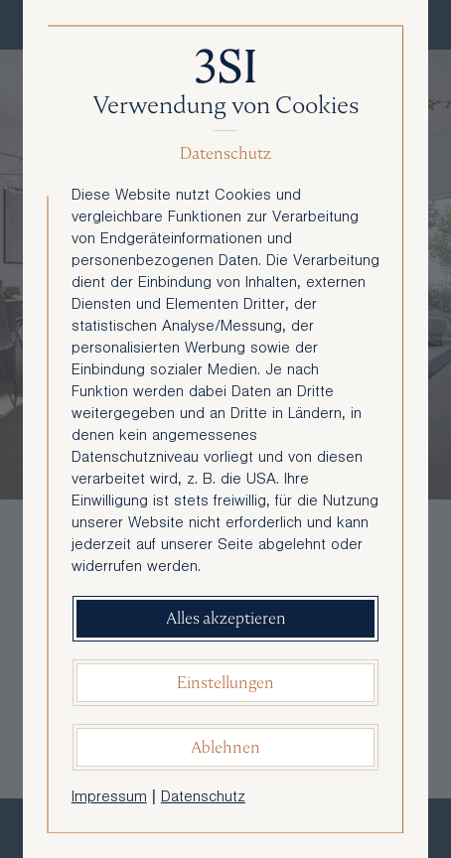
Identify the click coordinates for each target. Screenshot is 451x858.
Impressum (109, 798)
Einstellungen (225, 682)
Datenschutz (203, 798)
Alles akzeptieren (226, 618)
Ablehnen (225, 747)
